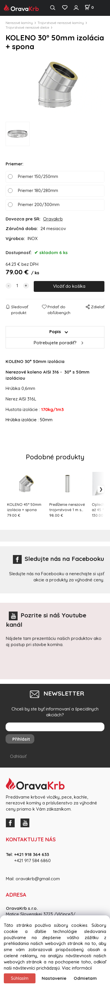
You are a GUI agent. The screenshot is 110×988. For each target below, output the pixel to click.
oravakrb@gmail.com (38, 878)
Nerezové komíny (19, 22)
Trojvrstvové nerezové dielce (27, 27)
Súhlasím (19, 978)
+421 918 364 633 (31, 854)
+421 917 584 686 (30, 860)
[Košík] (89, 7)
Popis (55, 331)
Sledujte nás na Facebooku (58, 558)
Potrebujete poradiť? (55, 342)
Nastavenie (54, 978)
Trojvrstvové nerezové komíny (61, 22)
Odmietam (85, 978)
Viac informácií (77, 968)
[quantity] (17, 285)
